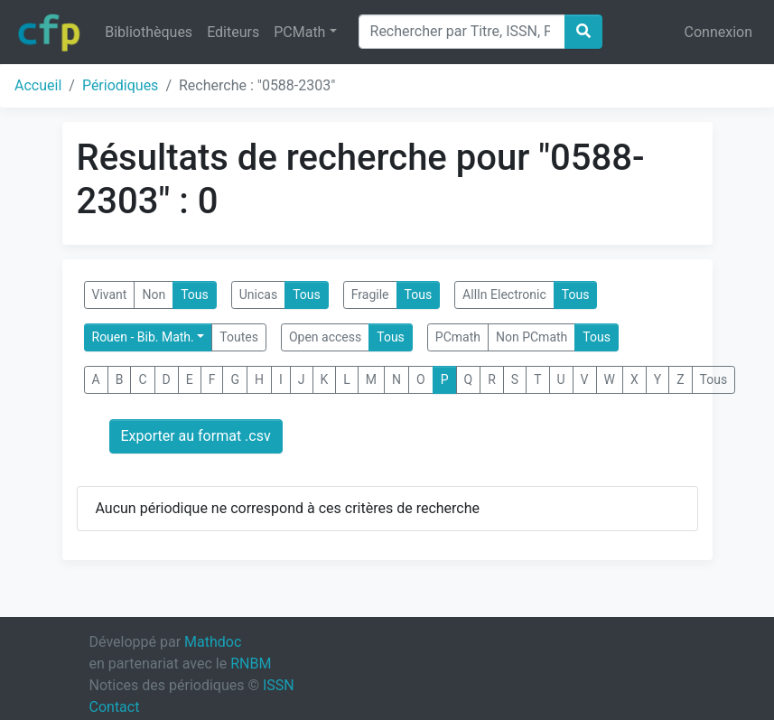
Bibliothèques (148, 32)
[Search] (462, 31)
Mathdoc (212, 641)
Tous (195, 294)
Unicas (258, 294)
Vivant (109, 294)
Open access (325, 337)
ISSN (278, 685)
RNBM (250, 663)
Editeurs (233, 32)
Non (153, 294)
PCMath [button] (299, 32)
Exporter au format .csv (196, 435)
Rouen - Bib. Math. (143, 337)
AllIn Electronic (504, 294)
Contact (114, 706)
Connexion (718, 32)
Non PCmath (531, 337)
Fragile (370, 294)
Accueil (37, 85)
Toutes (238, 337)
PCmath (457, 337)
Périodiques (120, 85)
